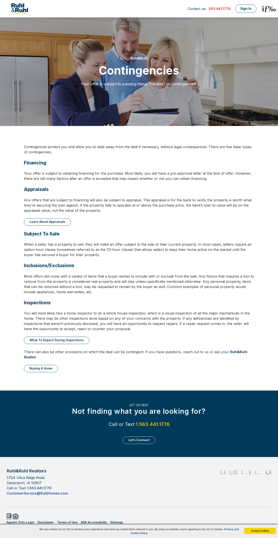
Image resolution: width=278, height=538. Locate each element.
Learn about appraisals (47, 221)
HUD (16, 516)
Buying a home (41, 368)
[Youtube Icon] (246, 482)
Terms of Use (67, 522)
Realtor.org (9, 516)
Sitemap (116, 522)
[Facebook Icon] (223, 482)
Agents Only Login (20, 522)
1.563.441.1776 (153, 424)
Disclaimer (46, 522)
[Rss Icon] (268, 482)
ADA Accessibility (94, 522)
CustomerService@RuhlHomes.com (37, 493)
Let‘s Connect (139, 440)
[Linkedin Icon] (233, 482)
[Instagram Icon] (258, 482)
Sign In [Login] (245, 8)
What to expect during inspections (57, 340)
